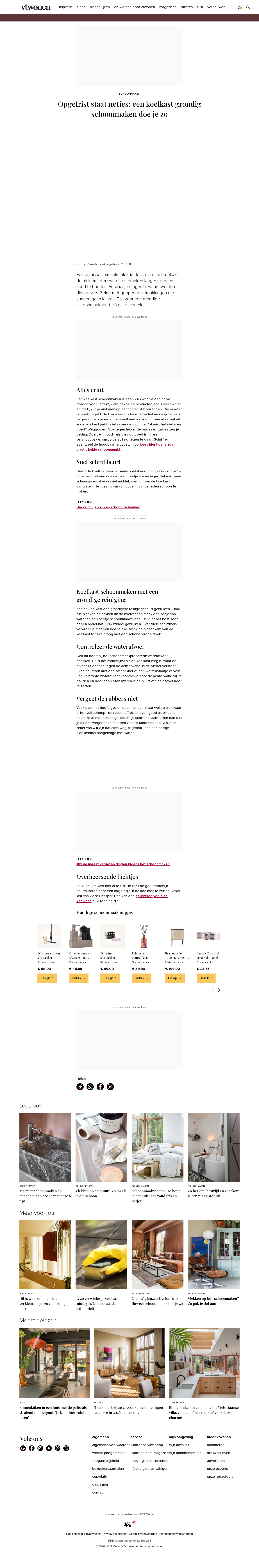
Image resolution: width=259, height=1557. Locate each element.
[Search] (247, 7)
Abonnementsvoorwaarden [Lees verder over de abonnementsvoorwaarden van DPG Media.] (175, 1533)
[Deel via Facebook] (100, 1086)
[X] (66, 1448)
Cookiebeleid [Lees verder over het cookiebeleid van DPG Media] (74, 1533)
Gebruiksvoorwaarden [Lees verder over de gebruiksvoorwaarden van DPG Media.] (143, 1533)
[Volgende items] (219, 990)
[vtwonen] (36, 7)
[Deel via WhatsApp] (90, 1086)
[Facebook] (32, 1448)
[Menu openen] (11, 7)
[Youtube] (49, 1448)
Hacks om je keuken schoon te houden (108, 507)
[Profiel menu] (239, 7)
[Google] (23, 1448)
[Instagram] (40, 1448)
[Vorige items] (212, 990)
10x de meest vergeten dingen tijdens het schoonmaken (123, 864)
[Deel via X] (110, 1086)
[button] (115, 1533)
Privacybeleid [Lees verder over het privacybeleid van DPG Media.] (92, 1533)
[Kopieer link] (80, 1086)
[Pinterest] (57, 1448)
